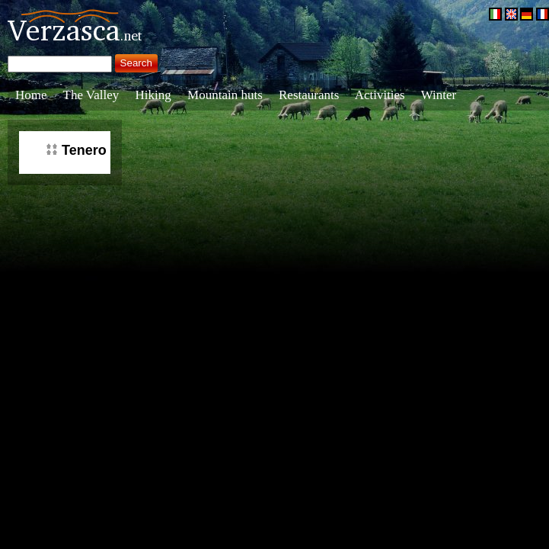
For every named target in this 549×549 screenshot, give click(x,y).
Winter (439, 95)
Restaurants (309, 95)
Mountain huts (225, 95)
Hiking (153, 95)
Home (31, 95)
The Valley (91, 95)
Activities (380, 95)
